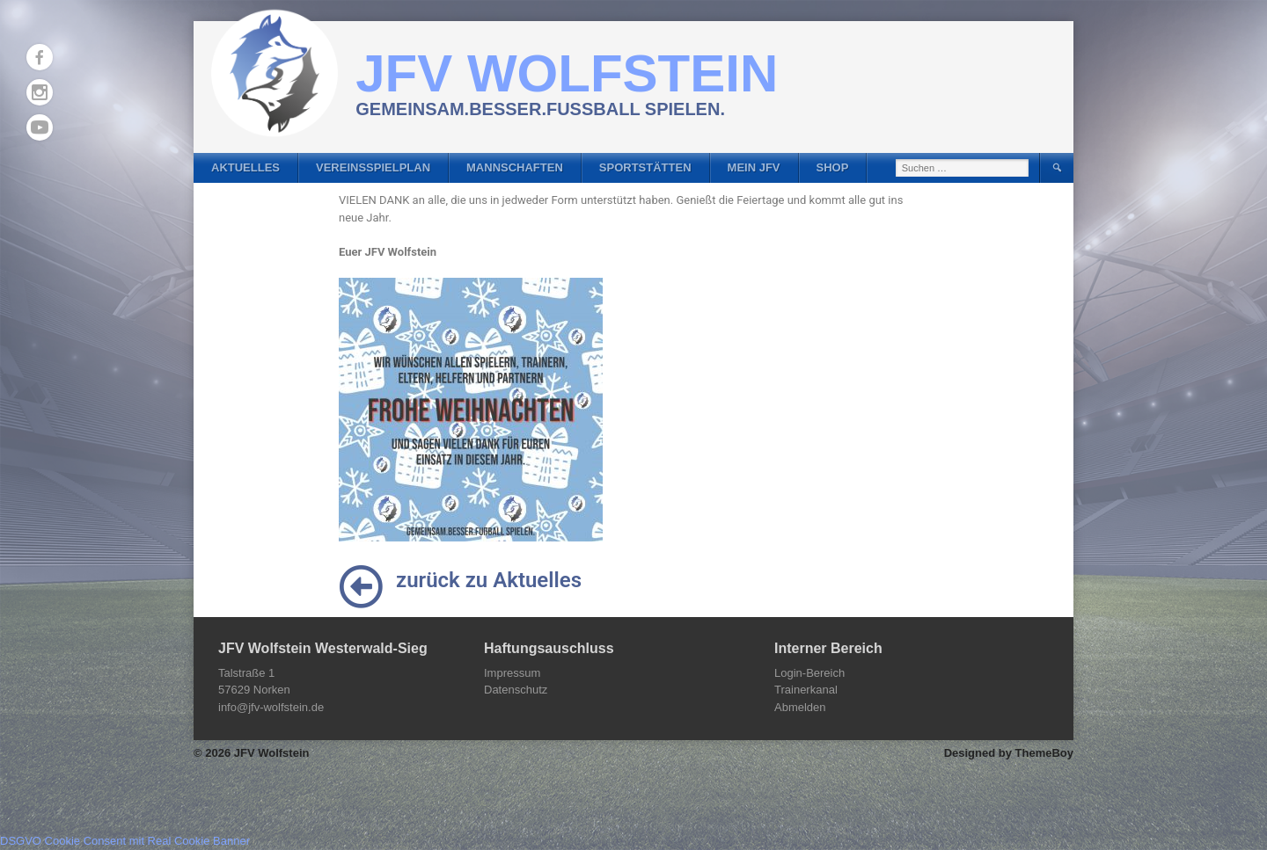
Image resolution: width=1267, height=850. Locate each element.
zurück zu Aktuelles (489, 580)
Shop (833, 167)
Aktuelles (245, 167)
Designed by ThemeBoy (1008, 752)
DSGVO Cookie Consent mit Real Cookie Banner (125, 840)
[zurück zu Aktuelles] (361, 586)
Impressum (512, 672)
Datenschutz (515, 689)
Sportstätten (645, 167)
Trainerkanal (806, 689)
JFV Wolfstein (566, 73)
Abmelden (800, 707)
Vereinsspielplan (373, 167)
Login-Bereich (809, 672)
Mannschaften (514, 167)
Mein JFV (754, 167)
